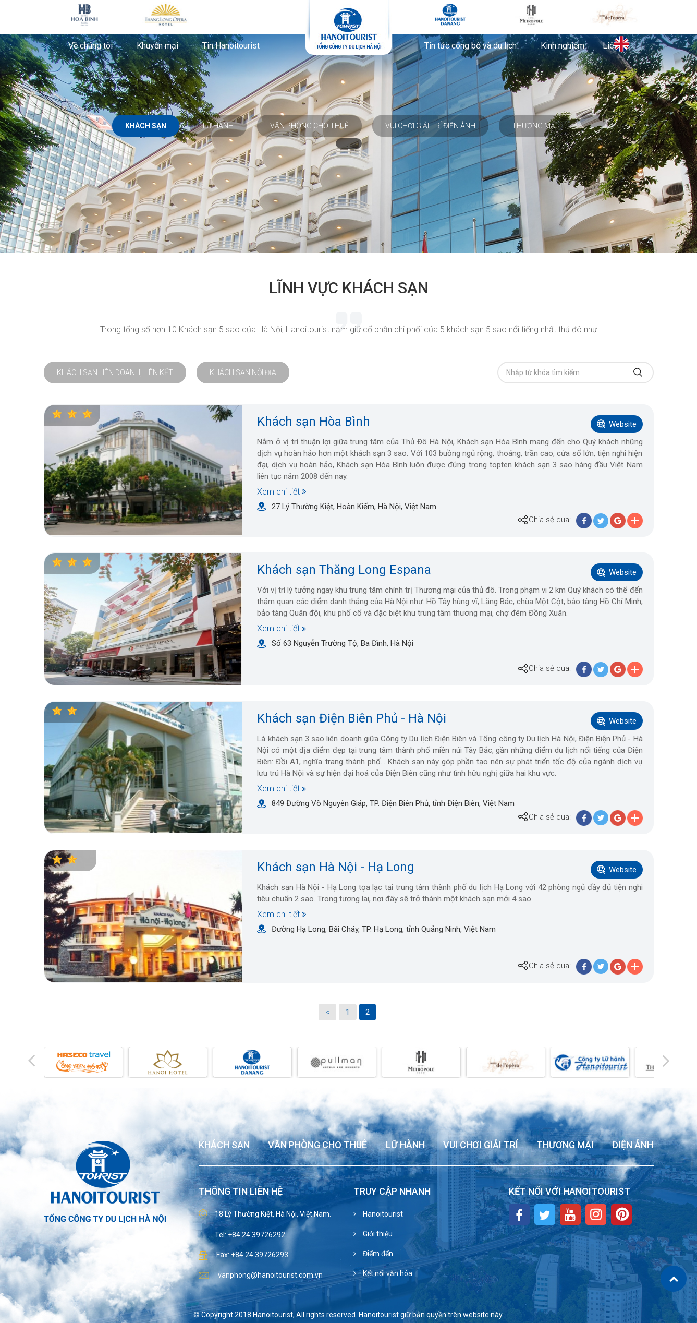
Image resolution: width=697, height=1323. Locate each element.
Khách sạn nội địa (243, 372)
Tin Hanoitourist (231, 46)
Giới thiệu (377, 1234)
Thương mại (534, 126)
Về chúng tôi (90, 46)
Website (623, 424)
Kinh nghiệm (562, 46)
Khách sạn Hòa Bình (313, 421)
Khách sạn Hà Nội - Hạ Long (335, 867)
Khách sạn (145, 126)
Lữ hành (218, 126)
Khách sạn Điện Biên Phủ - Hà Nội (351, 718)
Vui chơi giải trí (480, 1145)
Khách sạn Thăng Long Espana (344, 569)
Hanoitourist (382, 1214)
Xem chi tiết (278, 492)
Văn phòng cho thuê (309, 126)
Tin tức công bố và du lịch (470, 46)
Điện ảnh (632, 1145)
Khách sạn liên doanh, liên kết (115, 372)
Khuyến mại (157, 46)
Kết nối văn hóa (386, 1273)
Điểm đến (377, 1253)
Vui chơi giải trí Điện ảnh (430, 126)
